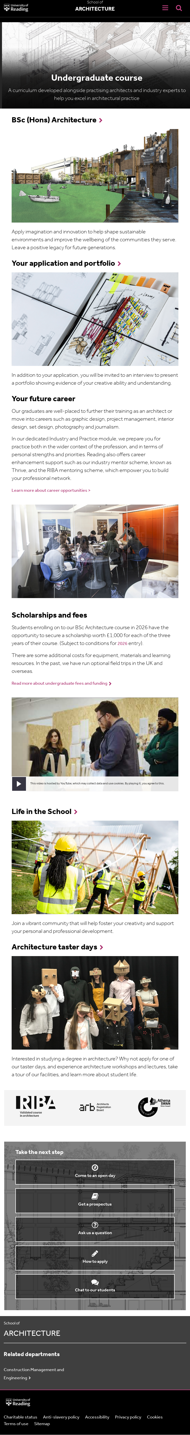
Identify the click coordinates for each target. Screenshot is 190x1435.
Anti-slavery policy (61, 1417)
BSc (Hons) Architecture (54, 120)
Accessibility (97, 1417)
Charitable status (20, 1417)
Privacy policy (128, 1417)
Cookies (155, 1417)
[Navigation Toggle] (165, 8)
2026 (122, 644)
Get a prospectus (95, 1204)
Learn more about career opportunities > (51, 490)
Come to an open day (95, 1175)
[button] (19, 783)
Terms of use (16, 1424)
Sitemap (42, 1424)
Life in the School (41, 812)
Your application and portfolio (63, 264)
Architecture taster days (54, 947)
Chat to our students (95, 1290)
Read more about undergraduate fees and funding (59, 683)
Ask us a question (95, 1233)
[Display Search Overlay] (178, 8)
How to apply (95, 1261)
